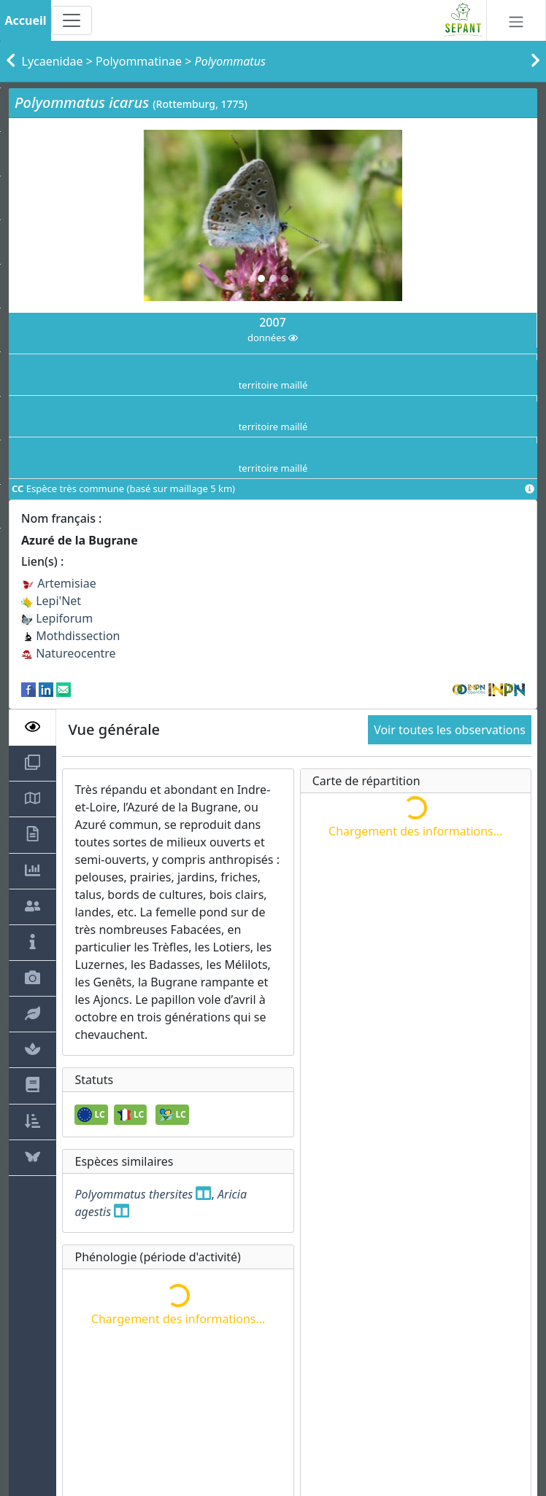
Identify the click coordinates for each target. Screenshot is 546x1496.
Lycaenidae (52, 61)
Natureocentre (68, 653)
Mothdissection (70, 636)
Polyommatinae (139, 61)
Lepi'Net (51, 601)
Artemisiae (58, 583)
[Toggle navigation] (71, 20)
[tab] (32, 727)
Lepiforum (57, 618)
